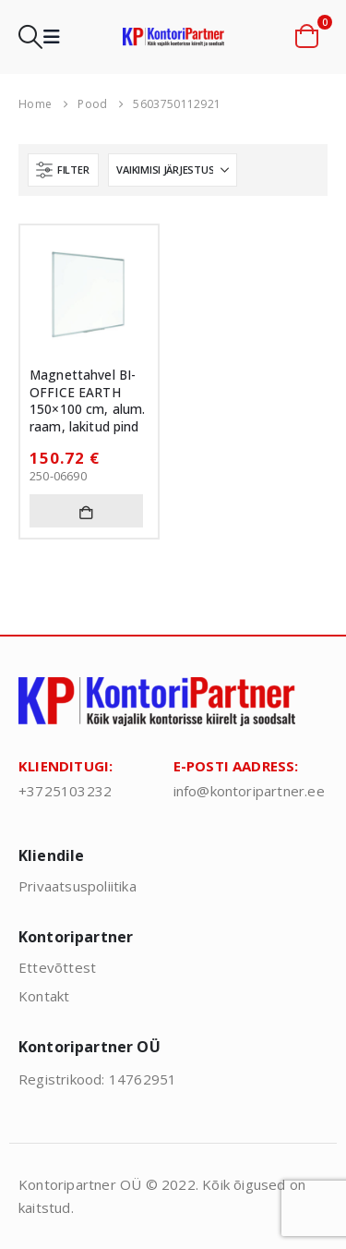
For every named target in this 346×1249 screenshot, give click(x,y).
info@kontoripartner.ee (249, 791)
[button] (30, 37)
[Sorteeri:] (172, 170)
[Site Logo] (173, 36)
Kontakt (43, 996)
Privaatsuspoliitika (77, 886)
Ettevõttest (57, 967)
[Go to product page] (89, 294)
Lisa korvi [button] (86, 510)
